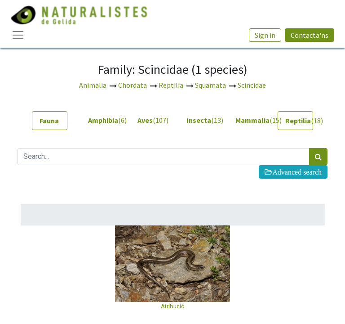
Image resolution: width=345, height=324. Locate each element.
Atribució (173, 306)
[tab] (49, 120)
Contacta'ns (309, 35)
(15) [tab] (249, 120)
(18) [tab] (299, 120)
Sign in (265, 35)
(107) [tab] (151, 120)
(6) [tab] (102, 120)
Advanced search (297, 172)
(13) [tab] (200, 120)
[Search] (318, 156)
